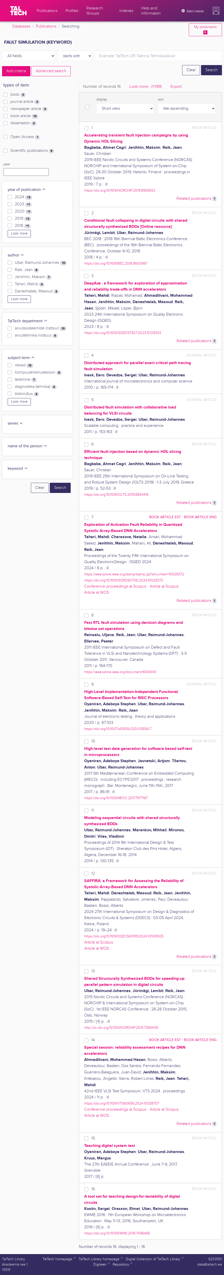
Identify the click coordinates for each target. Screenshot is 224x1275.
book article (24, 116)
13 (93, 971)
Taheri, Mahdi (29, 284)
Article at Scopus (164, 586)
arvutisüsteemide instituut (40, 328)
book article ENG (200, 517)
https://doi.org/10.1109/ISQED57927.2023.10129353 (122, 333)
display (101, 99)
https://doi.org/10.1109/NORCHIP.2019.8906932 (119, 190)
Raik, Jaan (27, 270)
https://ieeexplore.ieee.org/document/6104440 (120, 672)
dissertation (23, 123)
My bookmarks (205, 29)
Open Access (25, 137)
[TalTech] (18, 11)
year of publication (27, 189)
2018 (23, 225)
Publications (46, 26)
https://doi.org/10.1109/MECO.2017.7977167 (116, 798)
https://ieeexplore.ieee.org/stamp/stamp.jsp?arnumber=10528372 (134, 574)
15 (93, 1138)
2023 (23, 204)
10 (93, 741)
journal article (25, 101)
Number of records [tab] (102, 86)
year (6, 164)
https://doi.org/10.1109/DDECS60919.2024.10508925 (124, 936)
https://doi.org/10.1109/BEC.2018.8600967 (115, 263)
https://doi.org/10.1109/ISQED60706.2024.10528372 (123, 580)
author (16, 255)
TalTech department (28, 321)
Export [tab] (176, 86)
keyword (18, 468)
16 (93, 1189)
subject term (21, 357)
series (15, 423)
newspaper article (29, 109)
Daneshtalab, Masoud (37, 291)
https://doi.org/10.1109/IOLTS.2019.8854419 (116, 494)
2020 (23, 211)
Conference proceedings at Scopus (115, 586)
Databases (21, 26)
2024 (23, 197)
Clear (191, 70)
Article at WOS (96, 592)
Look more (19, 233)
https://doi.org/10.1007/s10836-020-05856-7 (117, 729)
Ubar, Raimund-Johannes (41, 262)
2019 (23, 218)
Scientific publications (32, 150)
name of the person (27, 446)
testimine (26, 379)
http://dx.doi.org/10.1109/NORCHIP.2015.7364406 (121, 1027)
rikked (24, 365)
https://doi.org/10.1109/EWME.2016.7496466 (117, 1233)
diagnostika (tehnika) (36, 386)
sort (161, 99)
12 (93, 873)
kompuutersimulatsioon (38, 372)
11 (92, 810)
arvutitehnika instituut (36, 335)
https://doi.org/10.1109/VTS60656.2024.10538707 (121, 1103)
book (18, 94)
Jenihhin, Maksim (33, 277)
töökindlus (27, 394)
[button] (216, 10)
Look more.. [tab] (145, 86)
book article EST (165, 517)
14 (93, 1040)
